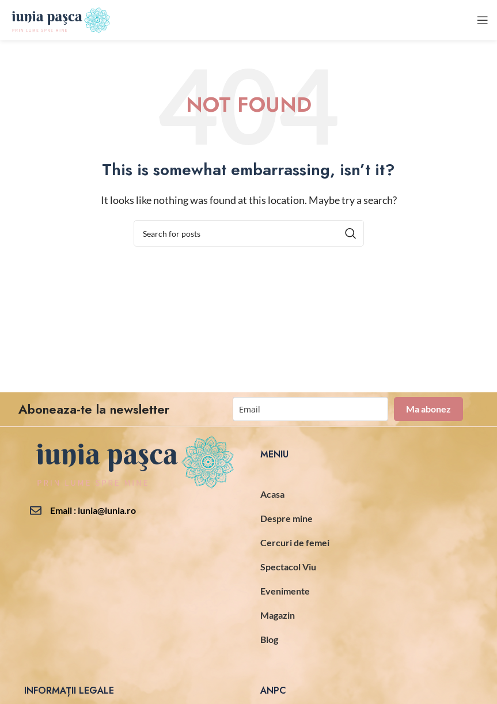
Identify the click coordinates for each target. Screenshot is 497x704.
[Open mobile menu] (482, 20)
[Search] (249, 233)
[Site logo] (60, 18)
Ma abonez (428, 408)
